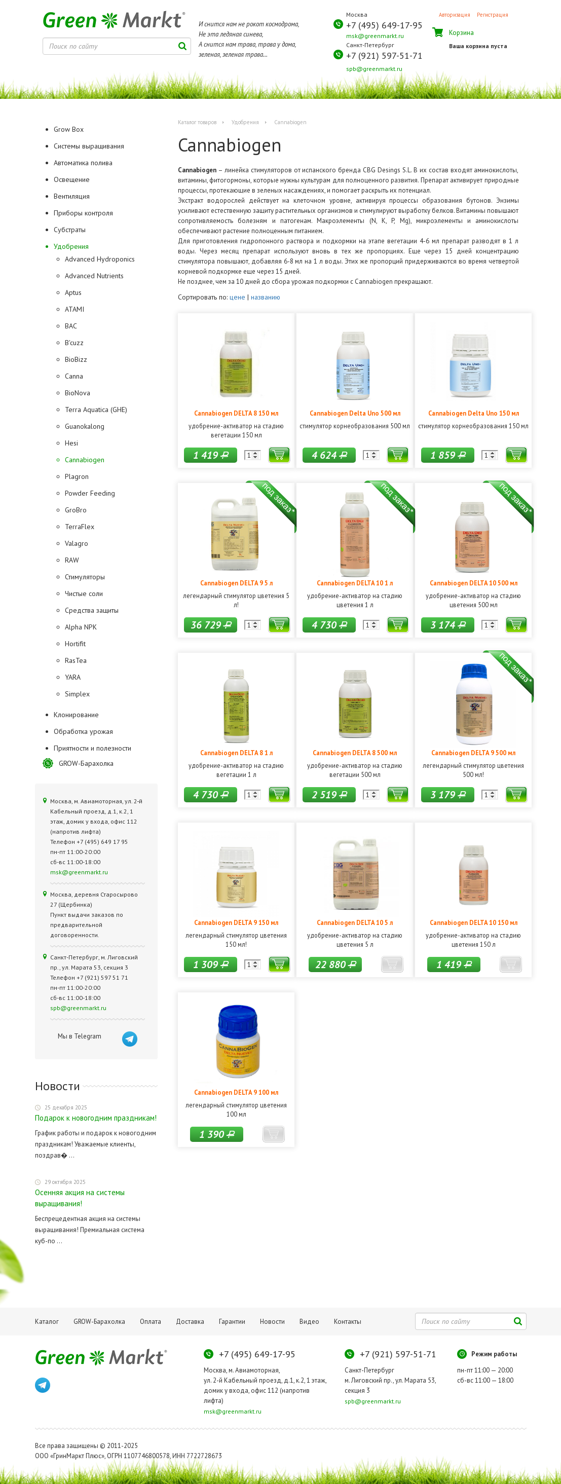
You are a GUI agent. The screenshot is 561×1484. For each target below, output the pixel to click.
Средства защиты (92, 610)
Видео (309, 1321)
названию (265, 297)
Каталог (47, 1321)
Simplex (77, 693)
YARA (73, 677)
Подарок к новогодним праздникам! (96, 1118)
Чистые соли (84, 593)
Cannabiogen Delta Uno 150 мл (473, 413)
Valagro (76, 543)
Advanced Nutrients (94, 275)
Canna (74, 376)
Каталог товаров (197, 122)
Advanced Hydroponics (100, 259)
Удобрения (245, 122)
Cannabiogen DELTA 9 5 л (236, 583)
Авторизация (454, 14)
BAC (71, 325)
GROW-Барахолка (86, 763)
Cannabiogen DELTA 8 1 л (236, 753)
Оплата (150, 1321)
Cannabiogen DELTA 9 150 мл (236, 922)
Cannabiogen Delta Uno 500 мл (355, 413)
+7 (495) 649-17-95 (384, 25)
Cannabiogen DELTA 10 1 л (355, 583)
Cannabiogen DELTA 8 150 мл (236, 413)
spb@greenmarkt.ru (374, 68)
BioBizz (76, 359)
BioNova (77, 392)
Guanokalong (84, 426)
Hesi (71, 443)
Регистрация (492, 14)
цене (237, 297)
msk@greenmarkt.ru (375, 36)
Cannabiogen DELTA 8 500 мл (355, 753)
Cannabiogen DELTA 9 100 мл (236, 1092)
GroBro (76, 509)
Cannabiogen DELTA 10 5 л (355, 922)
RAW (72, 560)
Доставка (190, 1321)
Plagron (77, 476)
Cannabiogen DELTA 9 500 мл (473, 753)
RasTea (76, 660)
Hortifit (75, 643)
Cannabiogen (84, 459)
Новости (272, 1321)
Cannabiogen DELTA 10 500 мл (473, 583)
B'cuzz (74, 342)
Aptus (73, 292)
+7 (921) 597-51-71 (384, 55)
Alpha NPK (81, 627)
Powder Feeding (90, 493)
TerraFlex (79, 526)
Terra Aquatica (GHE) (96, 409)
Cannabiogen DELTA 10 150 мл (473, 922)
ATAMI (74, 309)
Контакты (347, 1321)
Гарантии (232, 1321)
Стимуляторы (85, 576)
